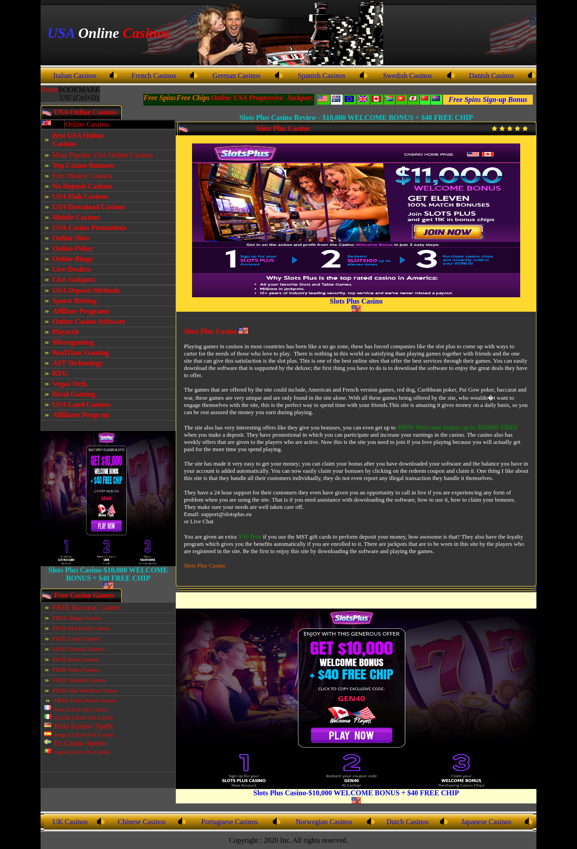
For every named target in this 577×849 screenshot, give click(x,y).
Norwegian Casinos (324, 822)
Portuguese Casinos (229, 822)
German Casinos (237, 75)
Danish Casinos (491, 75)
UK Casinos (70, 822)
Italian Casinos (74, 75)
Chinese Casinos (141, 822)
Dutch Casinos (407, 822)
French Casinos (154, 75)
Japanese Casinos (486, 822)
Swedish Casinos (407, 75)
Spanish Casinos (321, 75)
